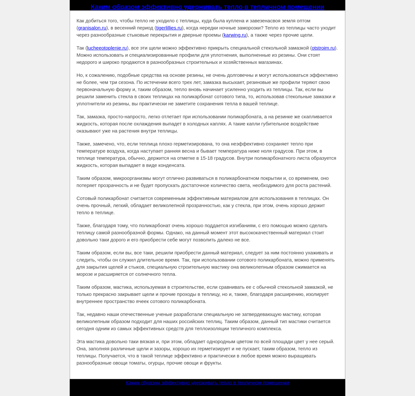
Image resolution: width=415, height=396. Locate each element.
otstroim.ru (323, 48)
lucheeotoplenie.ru (107, 48)
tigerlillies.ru (169, 27)
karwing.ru (235, 35)
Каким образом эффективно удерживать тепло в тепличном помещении (208, 6)
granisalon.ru (92, 27)
